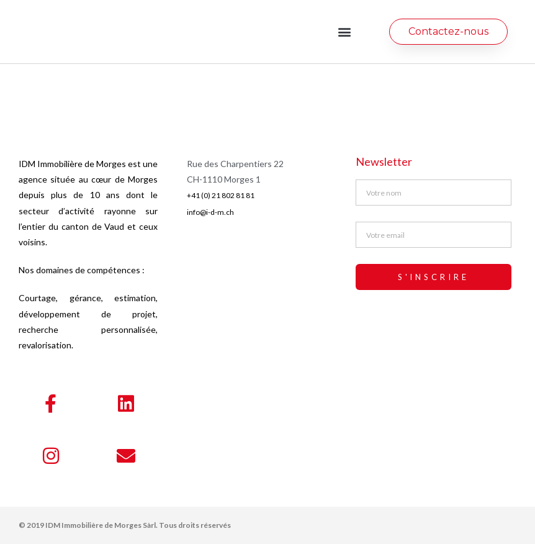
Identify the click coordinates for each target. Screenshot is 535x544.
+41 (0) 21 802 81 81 (220, 195)
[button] (345, 32)
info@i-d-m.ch (210, 212)
